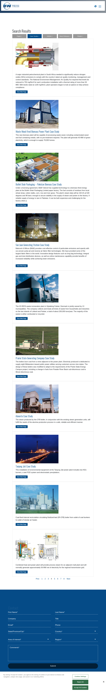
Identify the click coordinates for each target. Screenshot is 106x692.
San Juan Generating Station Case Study (32, 245)
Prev (37, 579)
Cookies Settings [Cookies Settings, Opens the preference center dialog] (80, 678)
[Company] (29, 619)
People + (80, 36)
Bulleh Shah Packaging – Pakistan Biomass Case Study (39, 184)
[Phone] (76, 625)
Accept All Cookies (80, 689)
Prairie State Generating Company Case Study (35, 358)
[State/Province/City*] (29, 631)
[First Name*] (29, 612)
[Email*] (29, 625)
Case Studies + (34, 36)
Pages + (19, 36)
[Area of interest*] (29, 640)
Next (68, 579)
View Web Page (21, 92)
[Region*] (76, 640)
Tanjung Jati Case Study (26, 466)
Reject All (80, 683)
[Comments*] (53, 653)
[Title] (76, 619)
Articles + (50, 36)
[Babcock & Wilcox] (11, 6)
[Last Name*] (76, 612)
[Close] (103, 683)
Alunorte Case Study (24, 416)
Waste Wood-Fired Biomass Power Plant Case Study (37, 131)
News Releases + (65, 36)
